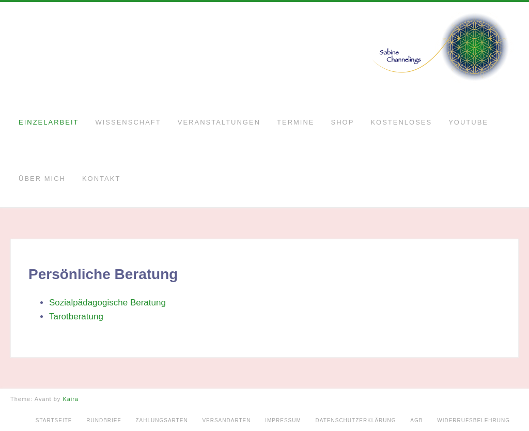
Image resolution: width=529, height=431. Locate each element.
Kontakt (101, 178)
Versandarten (226, 420)
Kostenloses (401, 122)
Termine (296, 122)
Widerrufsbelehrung (473, 420)
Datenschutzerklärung (356, 420)
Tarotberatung (76, 316)
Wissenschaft (128, 122)
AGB (416, 420)
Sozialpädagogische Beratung (107, 302)
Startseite (54, 420)
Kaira (71, 399)
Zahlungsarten (161, 420)
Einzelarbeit (49, 122)
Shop (342, 122)
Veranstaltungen (219, 122)
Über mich (42, 178)
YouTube (468, 122)
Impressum (283, 420)
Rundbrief (103, 420)
